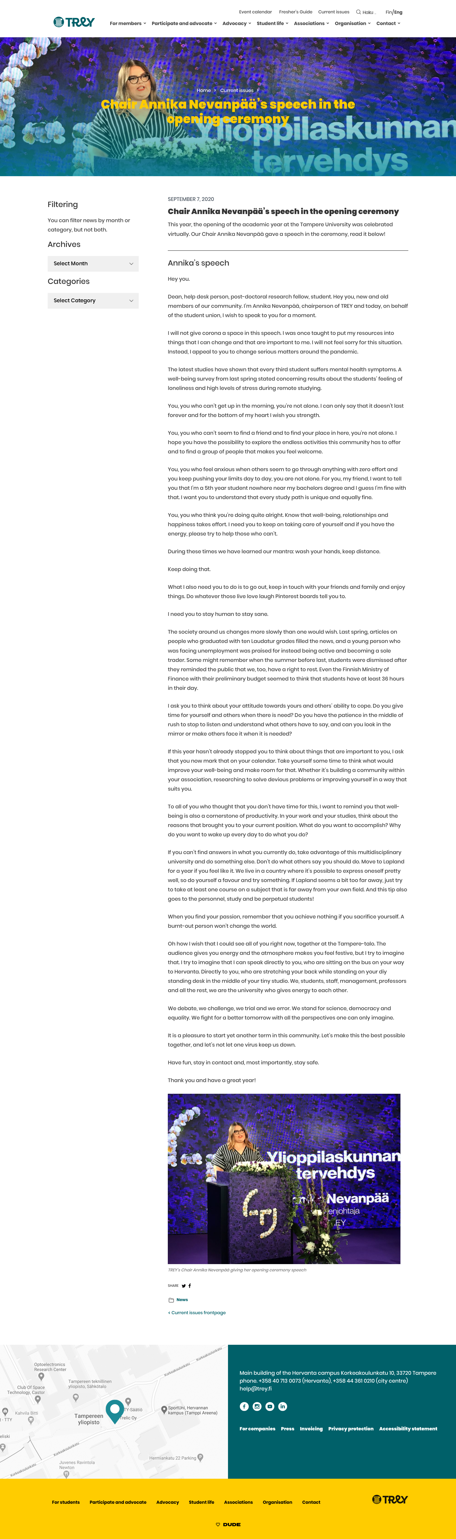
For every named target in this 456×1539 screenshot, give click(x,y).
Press (287, 1429)
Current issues (333, 12)
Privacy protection (350, 1429)
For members (126, 24)
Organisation (350, 24)
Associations (309, 24)
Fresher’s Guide (295, 12)
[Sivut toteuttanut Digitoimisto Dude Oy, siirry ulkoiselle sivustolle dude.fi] (228, 1525)
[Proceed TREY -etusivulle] (390, 1502)
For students (66, 1503)
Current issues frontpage (197, 1313)
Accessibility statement (408, 1429)
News (182, 1300)
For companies (257, 1429)
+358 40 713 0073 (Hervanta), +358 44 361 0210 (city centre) (333, 1381)
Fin (389, 12)
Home (204, 91)
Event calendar (255, 12)
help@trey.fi (256, 1389)
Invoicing (311, 1429)
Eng (398, 12)
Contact (386, 24)
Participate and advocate (182, 24)
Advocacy (234, 24)
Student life (270, 24)
